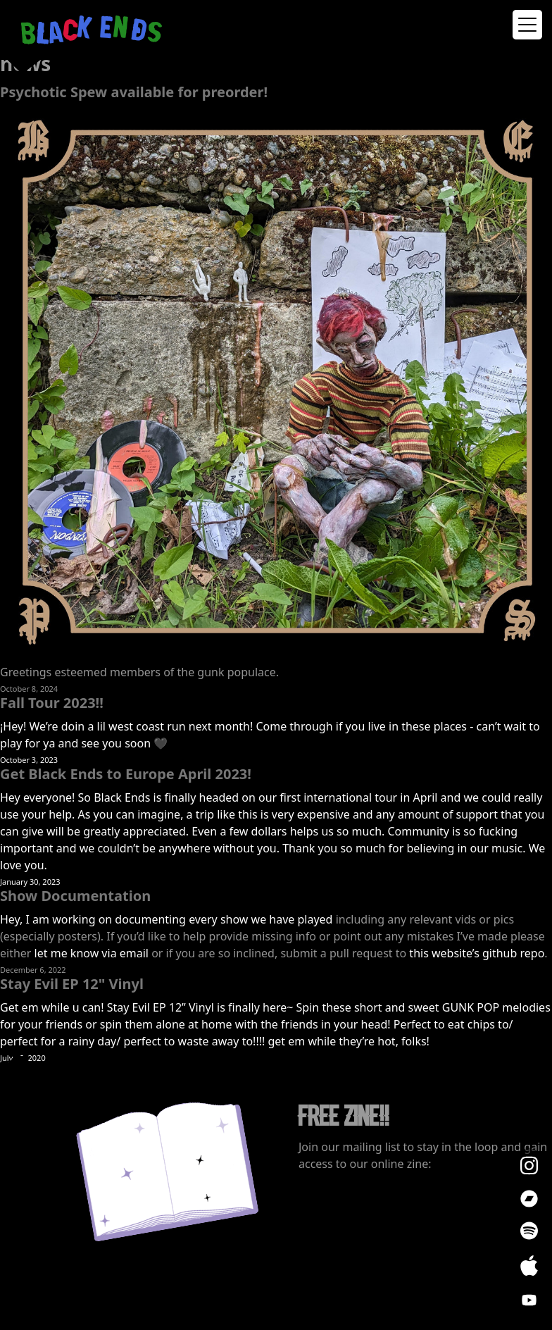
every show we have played (260, 919)
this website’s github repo (476, 953)
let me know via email (91, 953)
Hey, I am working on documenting (94, 919)
